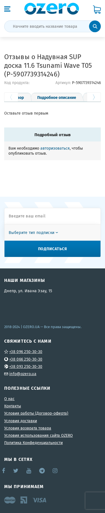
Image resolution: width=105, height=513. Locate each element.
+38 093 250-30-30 (25, 366)
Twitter (16, 470)
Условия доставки (20, 421)
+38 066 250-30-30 (25, 359)
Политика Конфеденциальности (33, 442)
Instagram (55, 470)
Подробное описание (56, 97)
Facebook (3, 470)
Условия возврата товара (27, 428)
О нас (9, 398)
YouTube (29, 470)
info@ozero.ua (22, 374)
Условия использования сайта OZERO (38, 435)
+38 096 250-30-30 (25, 351)
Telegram (42, 470)
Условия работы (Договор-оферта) (36, 413)
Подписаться (52, 248)
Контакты (12, 406)
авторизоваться (55, 148)
